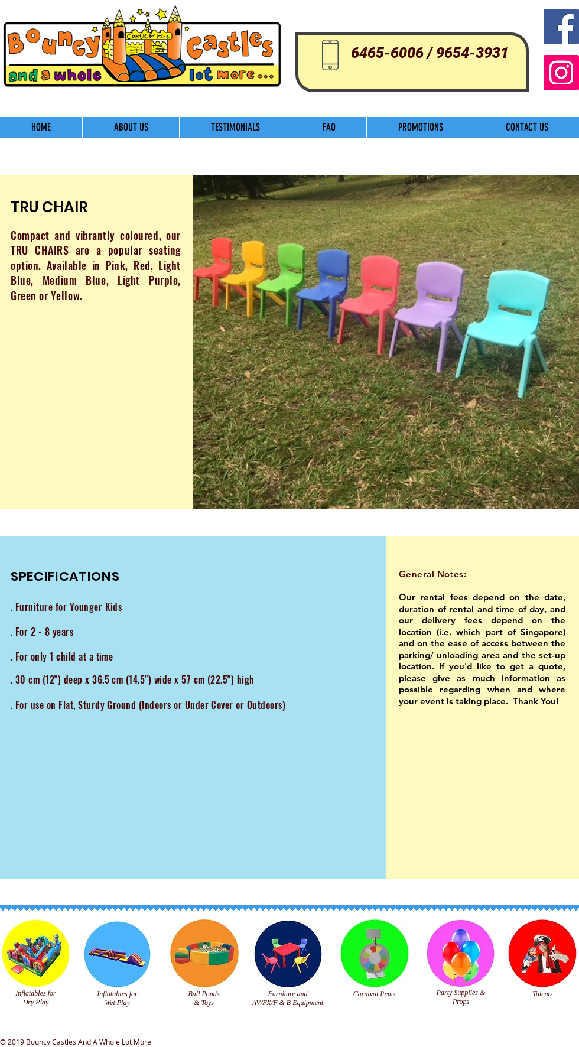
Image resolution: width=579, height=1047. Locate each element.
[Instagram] (561, 72)
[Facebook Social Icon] (561, 26)
